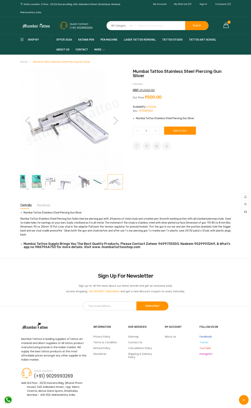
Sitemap (133, 336)
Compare (223, 4)
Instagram (206, 354)
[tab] (26, 205)
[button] (27, 120)
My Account (160, 4)
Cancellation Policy (140, 348)
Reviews (43, 205)
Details (26, 205)
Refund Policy (101, 348)
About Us (62, 49)
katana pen (86, 39)
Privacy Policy (101, 336)
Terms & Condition (105, 342)
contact (245, 211)
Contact (82, 49)
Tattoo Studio (172, 39)
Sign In (203, 4)
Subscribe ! (152, 305)
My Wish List (182, 4)
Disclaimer (100, 354)
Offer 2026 (64, 39)
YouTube (205, 348)
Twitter (204, 342)
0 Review (138, 84)
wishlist (245, 204)
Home (24, 61)
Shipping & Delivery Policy (140, 355)
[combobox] (158, 25)
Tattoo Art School (202, 39)
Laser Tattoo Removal (140, 39)
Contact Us (135, 342)
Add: (24, 383)
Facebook (206, 336)
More (97, 49)
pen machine (108, 39)
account (245, 196)
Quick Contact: (79, 24)
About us (170, 336)
